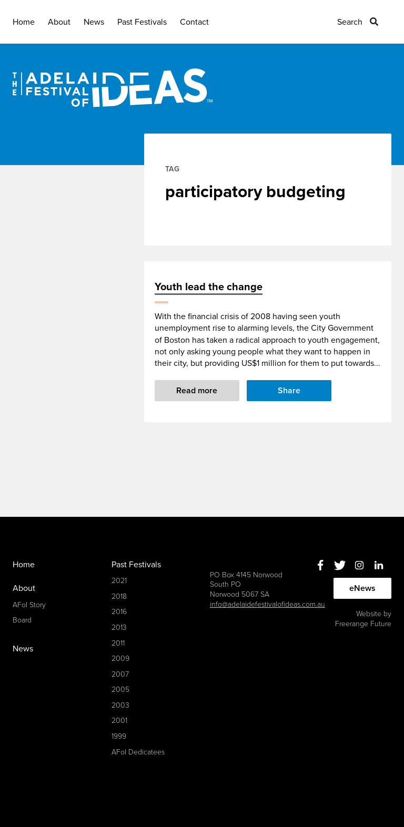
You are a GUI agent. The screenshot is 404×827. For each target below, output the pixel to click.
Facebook (320, 565)
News (94, 22)
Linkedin (378, 565)
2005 (120, 689)
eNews (362, 588)
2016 (119, 611)
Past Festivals (142, 22)
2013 (119, 627)
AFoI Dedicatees (138, 752)
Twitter (339, 565)
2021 (119, 580)
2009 (120, 658)
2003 (120, 705)
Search (349, 22)
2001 (119, 720)
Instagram (359, 565)
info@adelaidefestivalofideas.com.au (267, 604)
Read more (196, 390)
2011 (118, 643)
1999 (119, 736)
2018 (119, 596)
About (59, 22)
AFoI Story (29, 604)
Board (22, 620)
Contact (194, 22)
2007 (120, 674)
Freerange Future (363, 623)
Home (24, 22)
